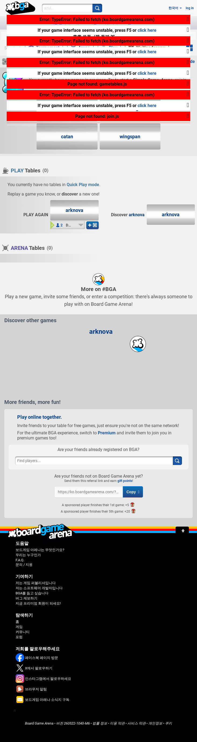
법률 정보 (99, 723)
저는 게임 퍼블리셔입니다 (36, 583)
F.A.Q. (20, 560)
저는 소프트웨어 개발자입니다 (39, 588)
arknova (137, 214)
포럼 (19, 637)
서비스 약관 (136, 723)
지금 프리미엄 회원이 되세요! (38, 603)
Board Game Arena (39, 723)
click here (147, 30)
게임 (19, 627)
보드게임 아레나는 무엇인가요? (40, 550)
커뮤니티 (23, 632)
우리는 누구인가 (28, 555)
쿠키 (168, 723)
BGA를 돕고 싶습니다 (32, 593)
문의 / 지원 (24, 565)
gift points (124, 481)
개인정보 (155, 723)
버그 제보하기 (26, 598)
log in (190, 8)
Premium (107, 432)
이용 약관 (117, 723)
